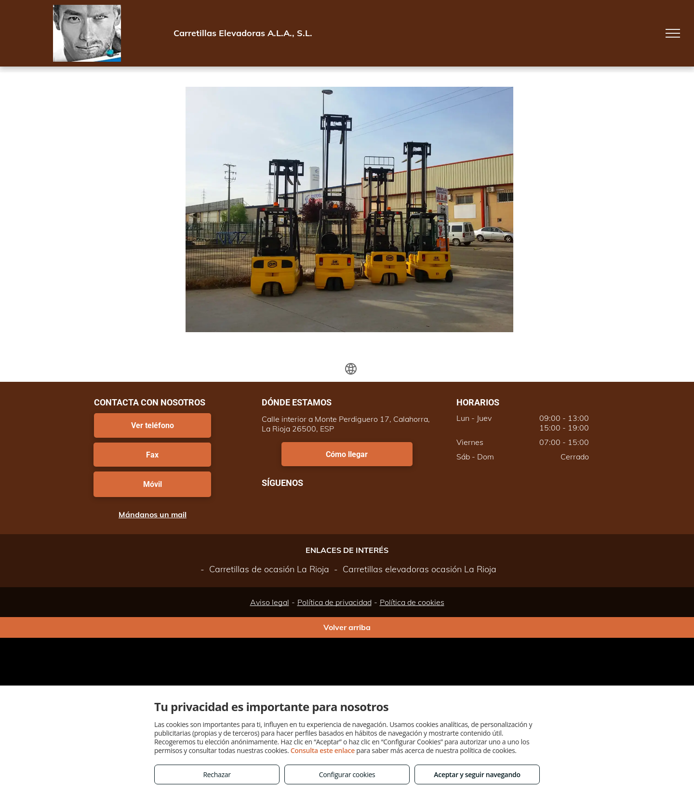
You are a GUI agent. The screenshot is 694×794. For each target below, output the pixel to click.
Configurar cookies (347, 774)
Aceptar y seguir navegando (477, 774)
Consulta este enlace (323, 750)
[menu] (672, 33)
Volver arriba (347, 627)
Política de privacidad (334, 602)
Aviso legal (269, 602)
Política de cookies (412, 602)
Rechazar (216, 774)
